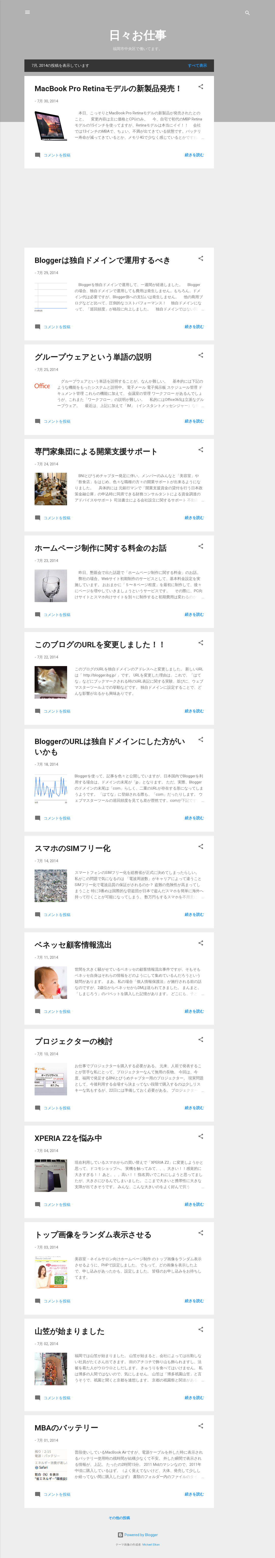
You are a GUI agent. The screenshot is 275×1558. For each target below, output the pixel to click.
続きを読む (194, 155)
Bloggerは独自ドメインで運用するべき (103, 260)
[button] (201, 87)
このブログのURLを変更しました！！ (100, 644)
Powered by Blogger (137, 1535)
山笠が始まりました (70, 1331)
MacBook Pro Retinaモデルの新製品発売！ (108, 88)
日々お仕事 (137, 35)
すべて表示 (197, 65)
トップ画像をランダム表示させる (93, 1234)
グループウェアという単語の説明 (93, 357)
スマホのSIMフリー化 (72, 848)
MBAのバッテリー (66, 1427)
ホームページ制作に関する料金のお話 (100, 548)
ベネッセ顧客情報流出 (73, 944)
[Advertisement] (234, 135)
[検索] (248, 14)
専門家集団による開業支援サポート (96, 451)
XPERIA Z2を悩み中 (68, 1138)
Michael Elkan (151, 1544)
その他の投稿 (119, 1518)
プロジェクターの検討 (74, 1041)
